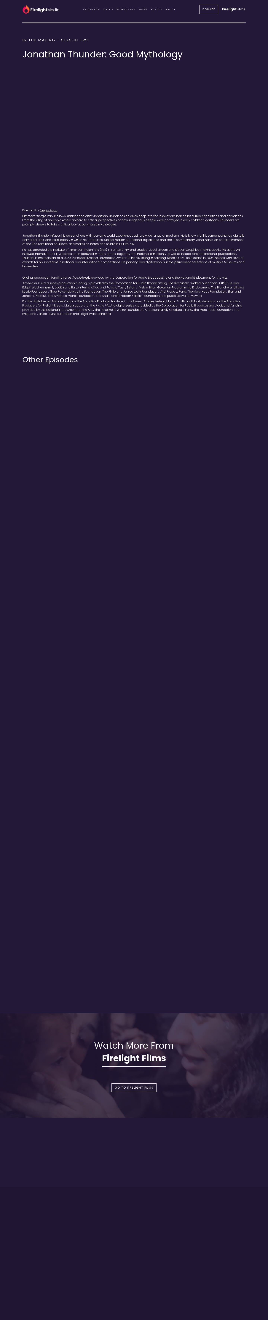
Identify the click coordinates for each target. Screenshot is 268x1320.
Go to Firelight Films (134, 1087)
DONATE (208, 9)
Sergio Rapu (48, 210)
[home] (41, 9)
